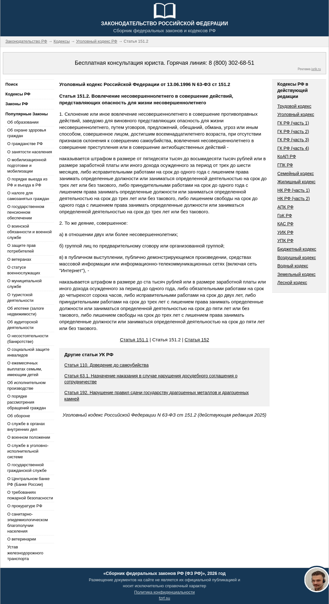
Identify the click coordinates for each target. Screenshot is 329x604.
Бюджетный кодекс (296, 249)
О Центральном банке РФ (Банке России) (28, 481)
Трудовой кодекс (294, 106)
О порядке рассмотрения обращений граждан (26, 402)
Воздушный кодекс (296, 257)
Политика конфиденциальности (164, 592)
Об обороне (18, 415)
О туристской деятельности (20, 297)
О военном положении (28, 437)
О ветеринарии (21, 539)
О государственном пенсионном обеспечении (25, 212)
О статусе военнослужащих (23, 270)
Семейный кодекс (295, 173)
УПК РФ (285, 240)
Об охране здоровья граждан (26, 133)
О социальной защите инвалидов (28, 352)
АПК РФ (285, 207)
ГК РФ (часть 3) (293, 139)
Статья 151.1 (134, 339)
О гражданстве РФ (25, 143)
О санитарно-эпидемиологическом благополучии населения (27, 523)
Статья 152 (197, 339)
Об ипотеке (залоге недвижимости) (25, 311)
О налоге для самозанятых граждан (28, 196)
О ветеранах (19, 259)
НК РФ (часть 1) (293, 190)
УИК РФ (285, 232)
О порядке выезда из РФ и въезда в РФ (27, 182)
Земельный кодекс (296, 274)
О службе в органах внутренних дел (26, 426)
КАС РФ (285, 223)
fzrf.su (164, 598)
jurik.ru (316, 69)
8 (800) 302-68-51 (231, 63)
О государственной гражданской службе (26, 467)
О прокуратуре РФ (24, 505)
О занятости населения (29, 151)
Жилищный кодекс (296, 181)
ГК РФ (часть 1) (293, 122)
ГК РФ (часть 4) (293, 148)
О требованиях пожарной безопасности (30, 495)
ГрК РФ (284, 215)
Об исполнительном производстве (26, 385)
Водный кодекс (292, 265)
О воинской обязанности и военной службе (29, 232)
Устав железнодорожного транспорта (25, 553)
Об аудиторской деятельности (22, 325)
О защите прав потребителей (21, 248)
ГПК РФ (285, 165)
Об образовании (23, 122)
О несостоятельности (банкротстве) (27, 338)
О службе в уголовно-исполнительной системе (27, 451)
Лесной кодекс (292, 282)
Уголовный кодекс (295, 114)
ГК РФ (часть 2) (293, 131)
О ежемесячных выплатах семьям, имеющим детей (24, 369)
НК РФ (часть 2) (293, 198)
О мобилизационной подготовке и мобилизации (26, 165)
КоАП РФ (286, 156)
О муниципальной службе (24, 283)
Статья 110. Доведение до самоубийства (106, 365)
